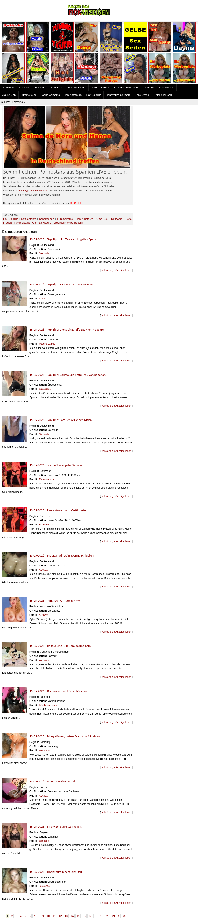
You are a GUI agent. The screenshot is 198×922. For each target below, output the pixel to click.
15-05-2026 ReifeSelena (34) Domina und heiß (60, 646)
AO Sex (43, 298)
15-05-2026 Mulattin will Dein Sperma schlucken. (61, 555)
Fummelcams (22, 222)
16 (84, 916)
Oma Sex (102, 218)
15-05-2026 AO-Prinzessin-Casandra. (53, 781)
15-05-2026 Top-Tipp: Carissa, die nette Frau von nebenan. (67, 375)
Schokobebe (166, 87)
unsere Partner (100, 87)
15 (77, 916)
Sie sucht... (45, 253)
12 (60, 916)
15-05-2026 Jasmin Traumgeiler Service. (55, 465)
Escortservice (46, 479)
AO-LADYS (9, 94)
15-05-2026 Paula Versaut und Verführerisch (58, 510)
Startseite (8, 87)
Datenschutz (56, 87)
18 (95, 916)
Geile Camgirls (51, 94)
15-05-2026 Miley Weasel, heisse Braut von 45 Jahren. (65, 736)
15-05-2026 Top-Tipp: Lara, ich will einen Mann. (60, 420)
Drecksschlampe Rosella (68, 222)
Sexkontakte (28, 218)
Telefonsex (45, 886)
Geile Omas (141, 94)
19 (101, 916)
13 (66, 916)
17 (89, 916)
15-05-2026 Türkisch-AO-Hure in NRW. (54, 601)
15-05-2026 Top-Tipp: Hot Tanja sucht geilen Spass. (63, 239)
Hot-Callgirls (93, 94)
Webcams (44, 660)
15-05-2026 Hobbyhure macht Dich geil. (56, 872)
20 (107, 916)
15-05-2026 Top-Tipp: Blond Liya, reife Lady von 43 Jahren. (67, 329)
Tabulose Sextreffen (126, 87)
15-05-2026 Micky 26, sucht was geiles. (55, 826)
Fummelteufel (29, 94)
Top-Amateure (73, 94)
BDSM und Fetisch (49, 705)
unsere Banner (77, 87)
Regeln (39, 87)
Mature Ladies (47, 343)
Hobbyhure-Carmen (118, 94)
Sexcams (116, 218)
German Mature (41, 222)
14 (72, 916)
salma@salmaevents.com (33, 190)
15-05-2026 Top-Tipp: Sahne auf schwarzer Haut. (61, 284)
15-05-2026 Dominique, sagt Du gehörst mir (58, 691)
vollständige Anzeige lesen (116, 270)
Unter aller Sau (163, 94)
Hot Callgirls (10, 218)
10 (48, 916)
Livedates (148, 87)
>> (124, 916)
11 (54, 916)
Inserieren (24, 87)
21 (113, 916)
